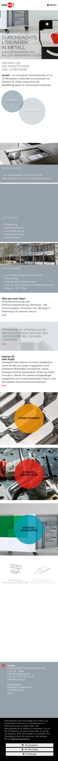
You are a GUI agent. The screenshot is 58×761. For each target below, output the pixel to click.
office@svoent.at (16, 680)
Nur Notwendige (22, 750)
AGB (9, 693)
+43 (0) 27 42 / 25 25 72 (20, 677)
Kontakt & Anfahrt (19, 688)
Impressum (14, 685)
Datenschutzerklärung (20, 739)
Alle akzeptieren (22, 745)
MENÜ (52, 5)
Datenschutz (15, 690)
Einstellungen (21, 754)
